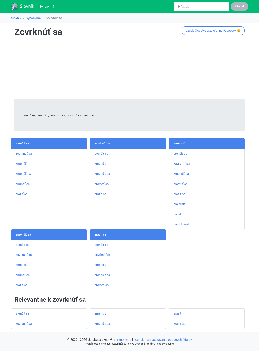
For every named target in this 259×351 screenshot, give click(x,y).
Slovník (22, 6)
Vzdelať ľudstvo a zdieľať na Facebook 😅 (213, 30)
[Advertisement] (129, 69)
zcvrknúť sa (24, 154)
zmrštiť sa (23, 184)
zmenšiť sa (23, 174)
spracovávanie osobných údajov (169, 340)
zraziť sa (22, 194)
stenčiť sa (22, 143)
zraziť (177, 313)
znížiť (177, 214)
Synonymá (47, 6)
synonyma (124, 340)
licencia (139, 340)
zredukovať (181, 224)
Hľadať (239, 6)
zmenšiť (21, 164)
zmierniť (179, 204)
